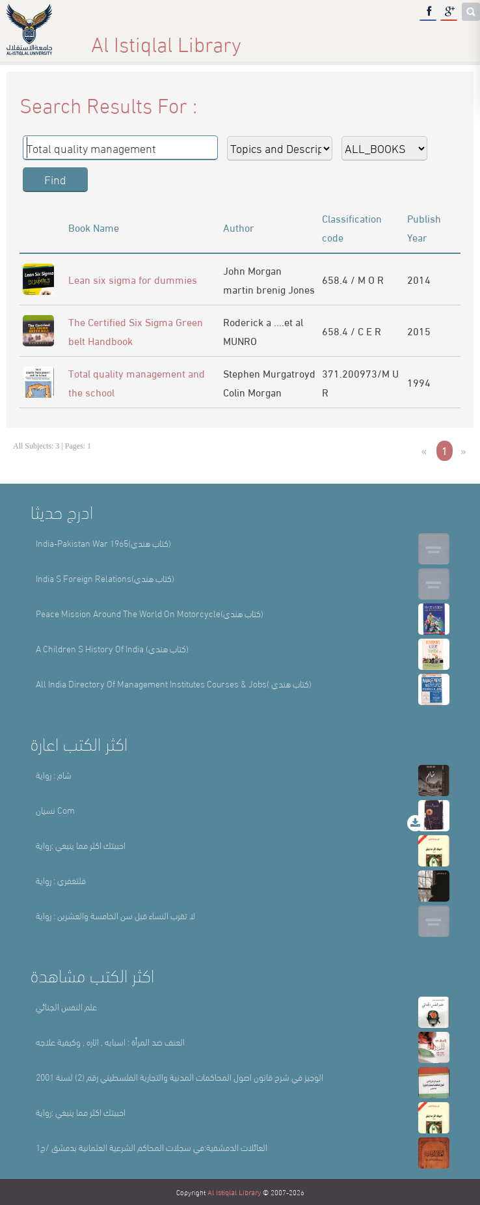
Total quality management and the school (136, 382)
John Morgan (252, 269)
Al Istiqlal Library (234, 1191)
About (175, 38)
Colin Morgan (252, 391)
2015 (419, 330)
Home (103, 38)
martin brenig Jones (269, 288)
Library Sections (270, 38)
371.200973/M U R (360, 382)
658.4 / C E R (351, 330)
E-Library (373, 38)
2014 (419, 279)
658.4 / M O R (353, 279)
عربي (448, 38)
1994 (419, 381)
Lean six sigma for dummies (132, 279)
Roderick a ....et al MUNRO (263, 331)
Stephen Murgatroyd (269, 372)
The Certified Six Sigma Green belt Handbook (135, 331)
